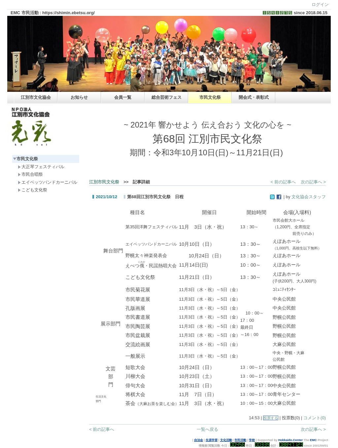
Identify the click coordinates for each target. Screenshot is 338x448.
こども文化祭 (32, 189)
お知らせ (79, 97)
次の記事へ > (313, 181)
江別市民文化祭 (104, 181)
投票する (270, 418)
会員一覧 (122, 97)
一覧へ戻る (207, 429)
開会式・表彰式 (254, 97)
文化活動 (226, 440)
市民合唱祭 (30, 174)
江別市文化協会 (36, 97)
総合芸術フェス (167, 97)
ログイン (320, 4)
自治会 (198, 440)
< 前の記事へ (283, 181)
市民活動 (240, 440)
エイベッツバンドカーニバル (47, 182)
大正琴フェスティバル (41, 166)
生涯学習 (212, 440)
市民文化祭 (210, 97)
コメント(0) (314, 417)
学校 (252, 440)
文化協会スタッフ (308, 196)
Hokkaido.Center (290, 440)
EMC (313, 440)
